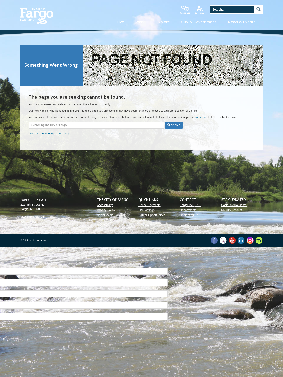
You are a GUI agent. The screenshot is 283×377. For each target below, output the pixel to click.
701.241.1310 (29, 222)
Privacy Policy (106, 210)
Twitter (223, 240)
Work (140, 21)
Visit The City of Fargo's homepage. (50, 133)
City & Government (198, 21)
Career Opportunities (151, 215)
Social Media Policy (109, 215)
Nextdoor (259, 240)
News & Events (241, 21)
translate (185, 10)
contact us (201, 117)
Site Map (102, 225)
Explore (163, 21)
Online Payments (149, 205)
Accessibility (105, 205)
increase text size (200, 10)
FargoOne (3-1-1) (191, 205)
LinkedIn (241, 240)
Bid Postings (146, 210)
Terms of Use (105, 220)
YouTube (232, 240)
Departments (188, 210)
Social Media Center (234, 205)
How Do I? (145, 225)
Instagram (250, 240)
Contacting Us (189, 215)
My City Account (231, 210)
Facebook (214, 240)
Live (120, 21)
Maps (141, 220)
